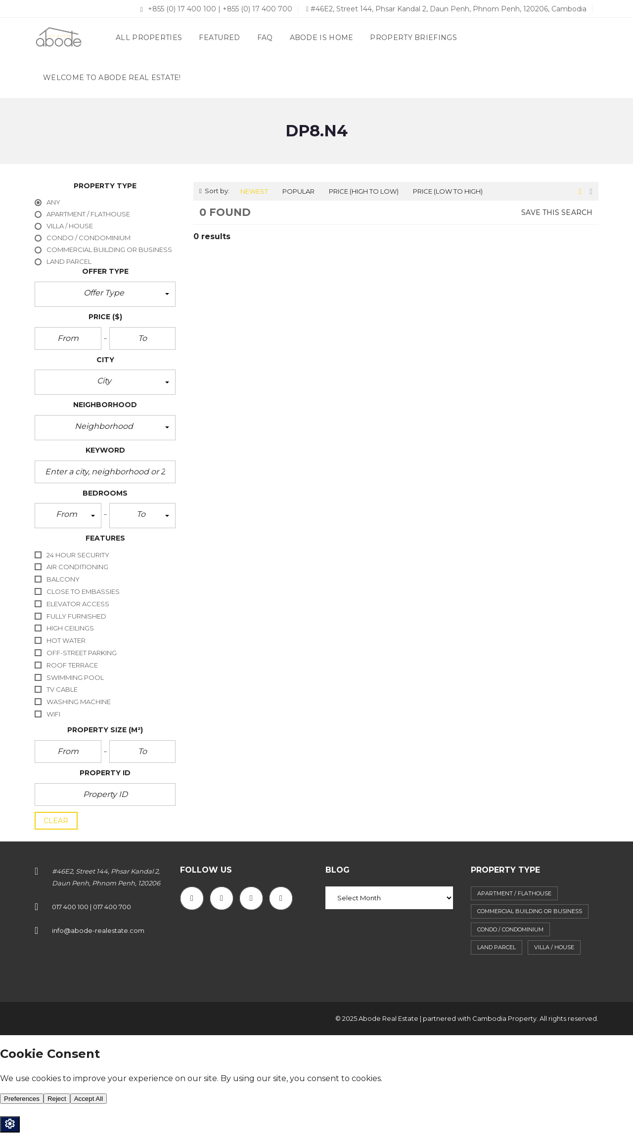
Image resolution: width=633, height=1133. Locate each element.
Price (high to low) (364, 191)
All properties (149, 37)
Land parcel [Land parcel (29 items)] (496, 947)
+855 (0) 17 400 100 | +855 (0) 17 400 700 (216, 8)
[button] (105, 294)
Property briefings (413, 37)
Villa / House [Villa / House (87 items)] (554, 947)
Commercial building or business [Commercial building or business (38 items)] (529, 911)
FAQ (265, 37)
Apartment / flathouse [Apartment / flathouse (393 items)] (514, 893)
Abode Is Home (322, 37)
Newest (254, 191)
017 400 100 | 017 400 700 (91, 907)
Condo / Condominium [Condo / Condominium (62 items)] (510, 929)
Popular (298, 191)
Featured (219, 37)
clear (56, 820)
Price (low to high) (448, 191)
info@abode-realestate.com (98, 930)
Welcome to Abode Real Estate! (112, 77)
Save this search (556, 212)
